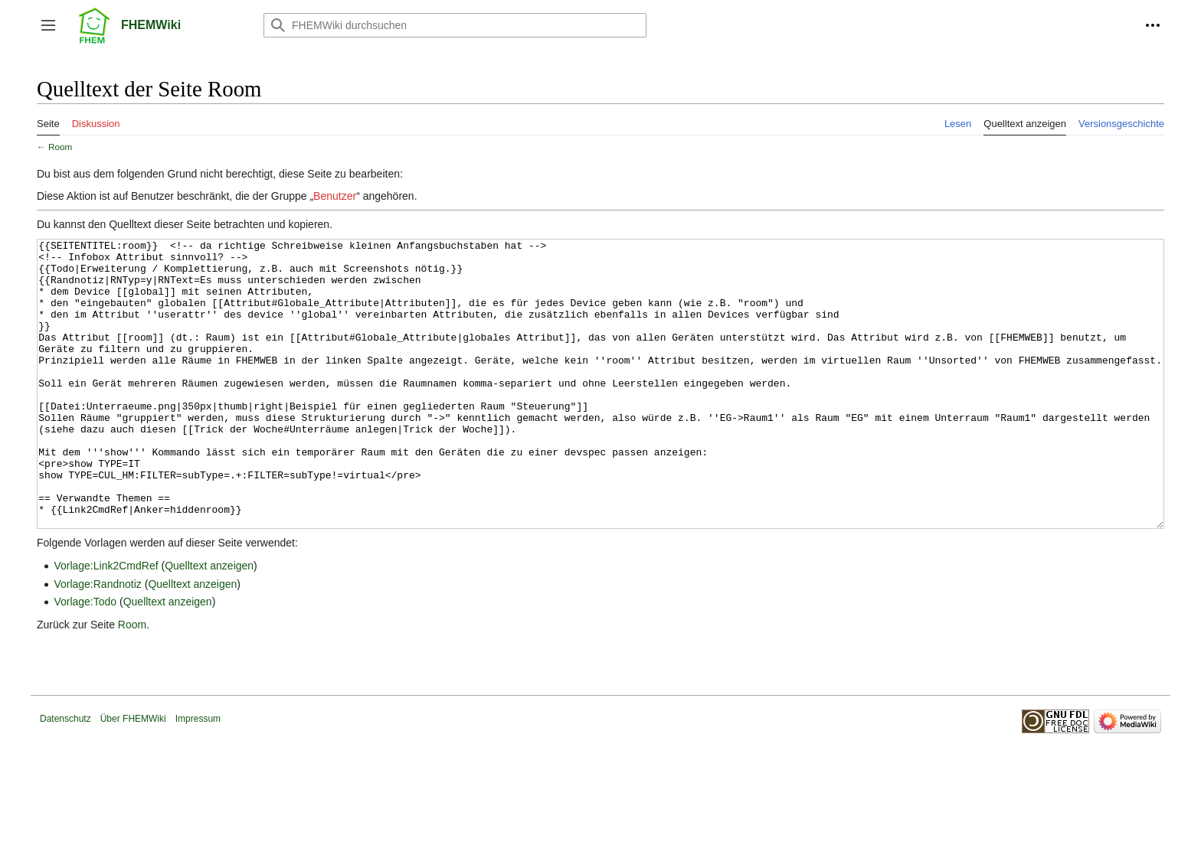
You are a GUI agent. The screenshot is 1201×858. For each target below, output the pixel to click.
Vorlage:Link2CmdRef (106, 623)
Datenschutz (65, 776)
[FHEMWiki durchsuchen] (454, 25)
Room (60, 147)
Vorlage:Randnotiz (97, 641)
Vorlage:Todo (85, 659)
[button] (48, 25)
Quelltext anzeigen (209, 623)
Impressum (198, 776)
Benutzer (334, 196)
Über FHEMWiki (133, 776)
